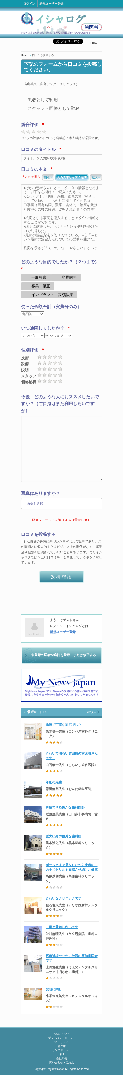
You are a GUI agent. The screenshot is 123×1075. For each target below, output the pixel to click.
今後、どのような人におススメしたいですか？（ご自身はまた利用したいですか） (60, 404)
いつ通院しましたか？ (42, 328)
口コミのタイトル (38, 149)
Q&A (61, 1054)
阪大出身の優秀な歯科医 (63, 836)
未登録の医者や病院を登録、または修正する (63, 655)
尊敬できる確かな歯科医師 (65, 807)
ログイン (29, 3)
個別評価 (29, 350)
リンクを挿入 (31, 177)
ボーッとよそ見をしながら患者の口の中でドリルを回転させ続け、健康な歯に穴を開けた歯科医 (72, 869)
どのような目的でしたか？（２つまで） (60, 262)
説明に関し (54, 989)
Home (24, 55)
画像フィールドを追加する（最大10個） (61, 520)
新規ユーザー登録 (51, 3)
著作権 (62, 1046)
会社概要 (61, 1058)
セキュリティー (61, 1042)
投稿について (62, 1033)
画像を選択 (35, 503)
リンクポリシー (61, 1050)
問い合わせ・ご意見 (61, 1062)
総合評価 (29, 124)
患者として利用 (43, 100)
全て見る (91, 712)
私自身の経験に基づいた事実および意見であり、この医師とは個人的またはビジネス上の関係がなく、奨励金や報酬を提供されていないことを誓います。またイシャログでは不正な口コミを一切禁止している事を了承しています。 (61, 552)
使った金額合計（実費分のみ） (51, 306)
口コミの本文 (34, 169)
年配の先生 (54, 782)
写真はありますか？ (40, 493)
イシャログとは (77, 626)
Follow (92, 43)
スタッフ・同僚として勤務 (53, 108)
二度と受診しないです (62, 927)
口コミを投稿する (38, 534)
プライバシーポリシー (61, 1037)
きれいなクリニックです (63, 898)
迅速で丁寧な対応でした (63, 725)
